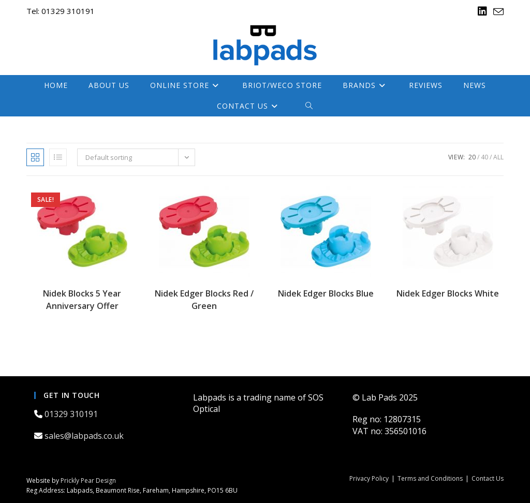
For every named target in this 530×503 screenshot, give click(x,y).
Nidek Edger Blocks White (447, 293)
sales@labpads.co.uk (85, 435)
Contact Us (488, 478)
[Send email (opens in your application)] (497, 12)
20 (472, 157)
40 (484, 157)
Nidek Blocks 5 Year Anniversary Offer (82, 300)
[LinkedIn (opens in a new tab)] (482, 11)
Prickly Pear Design (88, 480)
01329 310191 (72, 414)
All (498, 157)
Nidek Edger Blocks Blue (326, 293)
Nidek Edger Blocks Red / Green (204, 300)
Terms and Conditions (430, 478)
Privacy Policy (369, 478)
